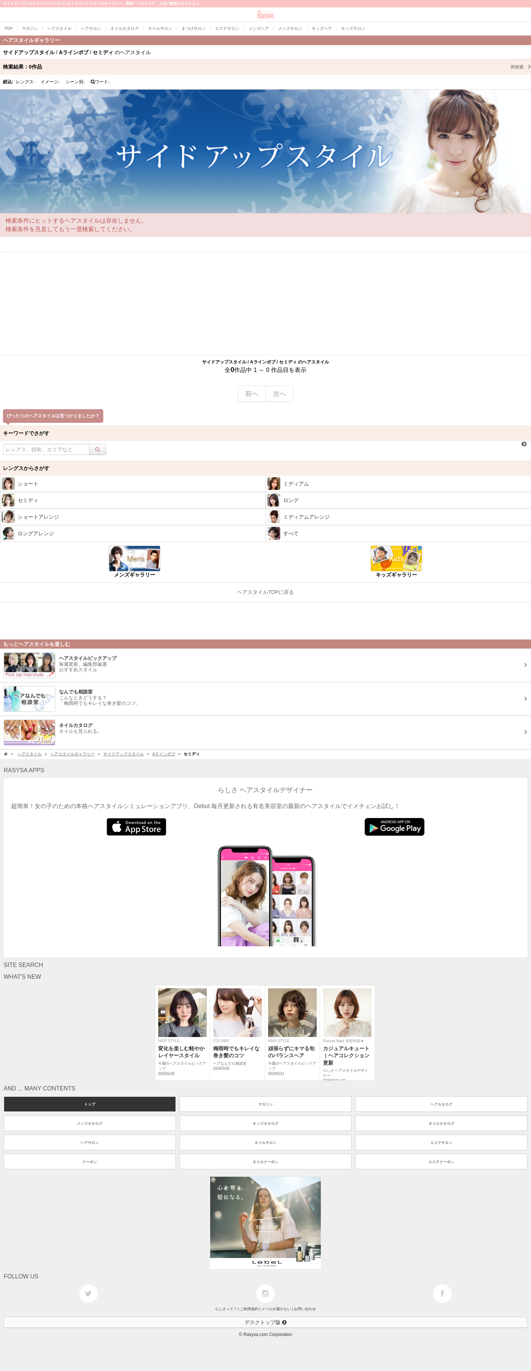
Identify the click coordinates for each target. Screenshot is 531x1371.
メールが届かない (276, 1309)
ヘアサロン (89, 1143)
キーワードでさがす (26, 433)
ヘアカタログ (441, 1104)
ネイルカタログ (441, 1123)
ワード (100, 81)
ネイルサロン (265, 1143)
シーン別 (76, 81)
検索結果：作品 (267, 67)
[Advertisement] (265, 303)
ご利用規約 (249, 1309)
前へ (251, 393)
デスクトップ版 (265, 1322)
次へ (279, 393)
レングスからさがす (26, 468)
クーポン (89, 1162)
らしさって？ (226, 1309)
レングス (26, 81)
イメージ (50, 81)
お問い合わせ (305, 1309)
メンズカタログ (90, 1123)
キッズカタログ (265, 1123)
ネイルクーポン (265, 1162)
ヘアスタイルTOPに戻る (265, 592)
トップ (89, 1104)
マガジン (265, 1104)
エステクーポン (441, 1162)
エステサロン (441, 1143)
